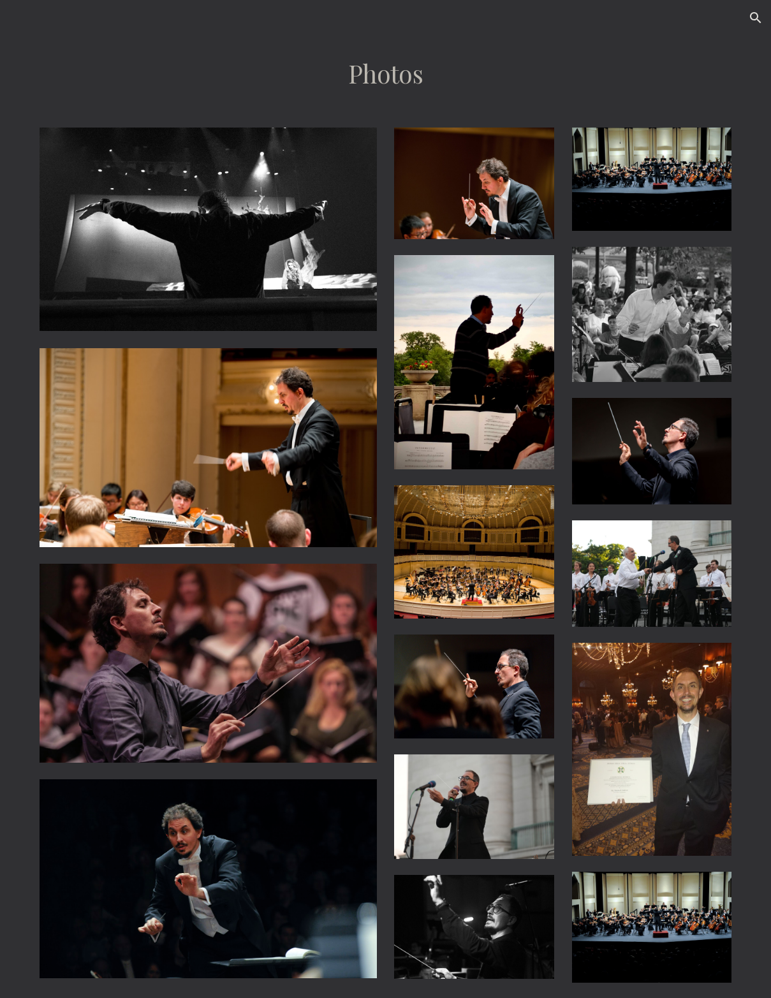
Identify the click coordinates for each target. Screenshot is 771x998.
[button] (755, 18)
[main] (385, 74)
